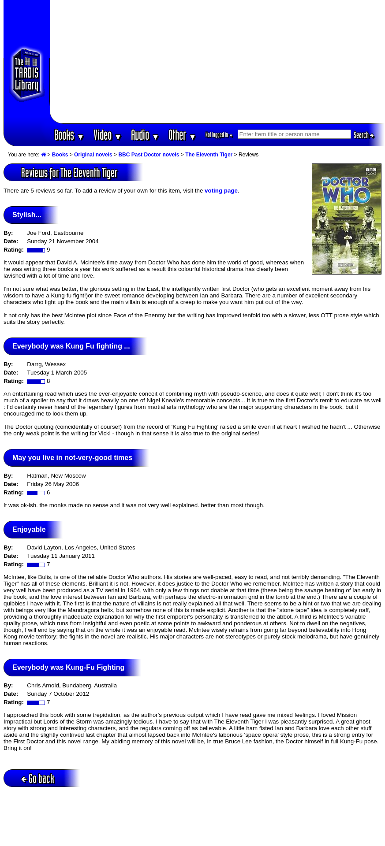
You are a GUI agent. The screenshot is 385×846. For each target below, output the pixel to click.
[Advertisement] (217, 61)
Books (69, 134)
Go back (37, 778)
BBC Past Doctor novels (148, 155)
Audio (145, 134)
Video (107, 134)
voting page (221, 190)
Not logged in (219, 134)
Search (364, 135)
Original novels (93, 155)
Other (182, 134)
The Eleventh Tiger (208, 155)
